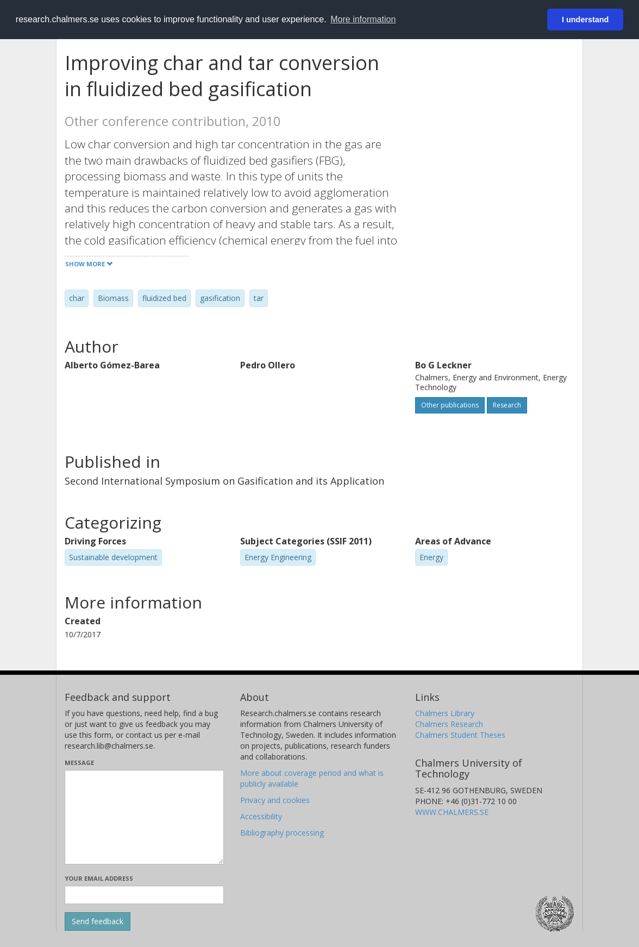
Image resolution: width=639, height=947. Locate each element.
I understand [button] (585, 19)
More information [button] (363, 19)
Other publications (450, 405)
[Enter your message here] (144, 817)
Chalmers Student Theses (460, 735)
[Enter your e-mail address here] (144, 895)
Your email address (99, 878)
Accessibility (261, 816)
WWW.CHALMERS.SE (451, 812)
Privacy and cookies (275, 800)
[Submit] (97, 921)
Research (507, 405)
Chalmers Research (449, 724)
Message (79, 762)
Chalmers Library (444, 713)
